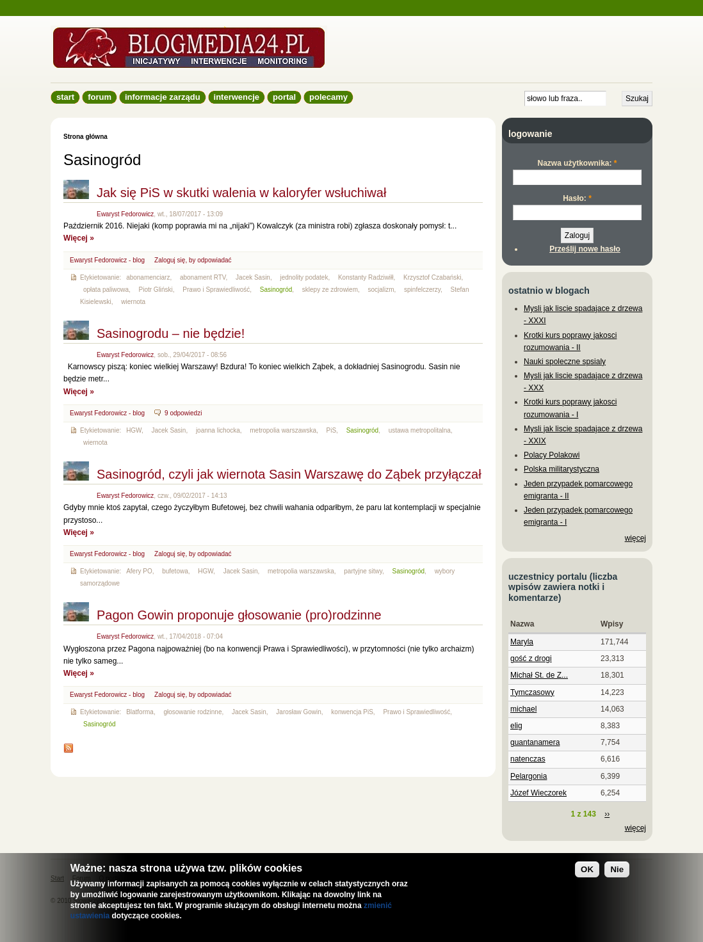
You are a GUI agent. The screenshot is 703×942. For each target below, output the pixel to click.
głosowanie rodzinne (192, 711)
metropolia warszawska (283, 430)
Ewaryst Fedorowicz (125, 214)
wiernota (133, 301)
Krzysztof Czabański (432, 277)
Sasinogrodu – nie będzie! (171, 333)
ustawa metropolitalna (420, 430)
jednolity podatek (304, 277)
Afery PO (139, 571)
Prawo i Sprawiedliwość (216, 289)
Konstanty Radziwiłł (366, 277)
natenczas (527, 758)
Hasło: (577, 198)
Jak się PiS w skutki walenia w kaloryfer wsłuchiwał (241, 193)
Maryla (521, 641)
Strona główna (85, 136)
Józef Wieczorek (538, 792)
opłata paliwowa (106, 289)
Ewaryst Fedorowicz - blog (107, 260)
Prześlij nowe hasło (584, 248)
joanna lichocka (218, 430)
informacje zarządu (162, 97)
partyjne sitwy (363, 571)
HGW (133, 430)
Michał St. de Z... (539, 675)
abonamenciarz (148, 277)
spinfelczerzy (422, 289)
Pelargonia (528, 776)
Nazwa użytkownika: (577, 163)
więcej (635, 538)
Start (65, 97)
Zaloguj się (169, 260)
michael (523, 709)
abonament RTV (203, 277)
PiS (332, 430)
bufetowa (175, 571)
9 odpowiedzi (183, 413)
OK (587, 869)
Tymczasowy (532, 692)
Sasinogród (276, 289)
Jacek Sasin (253, 277)
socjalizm (381, 289)
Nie (617, 869)
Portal (284, 97)
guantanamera (535, 742)
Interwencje (236, 97)
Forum (99, 97)
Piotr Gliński (156, 289)
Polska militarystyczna (561, 469)
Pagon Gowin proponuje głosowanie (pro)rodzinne (239, 615)
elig (516, 725)
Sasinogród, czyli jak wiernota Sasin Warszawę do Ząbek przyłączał (289, 474)
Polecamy (328, 97)
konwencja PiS (352, 711)
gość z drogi (531, 658)
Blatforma (140, 711)
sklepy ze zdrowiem (330, 289)
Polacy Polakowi (551, 455)
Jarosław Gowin (298, 711)
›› (607, 814)
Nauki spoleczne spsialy (565, 361)
